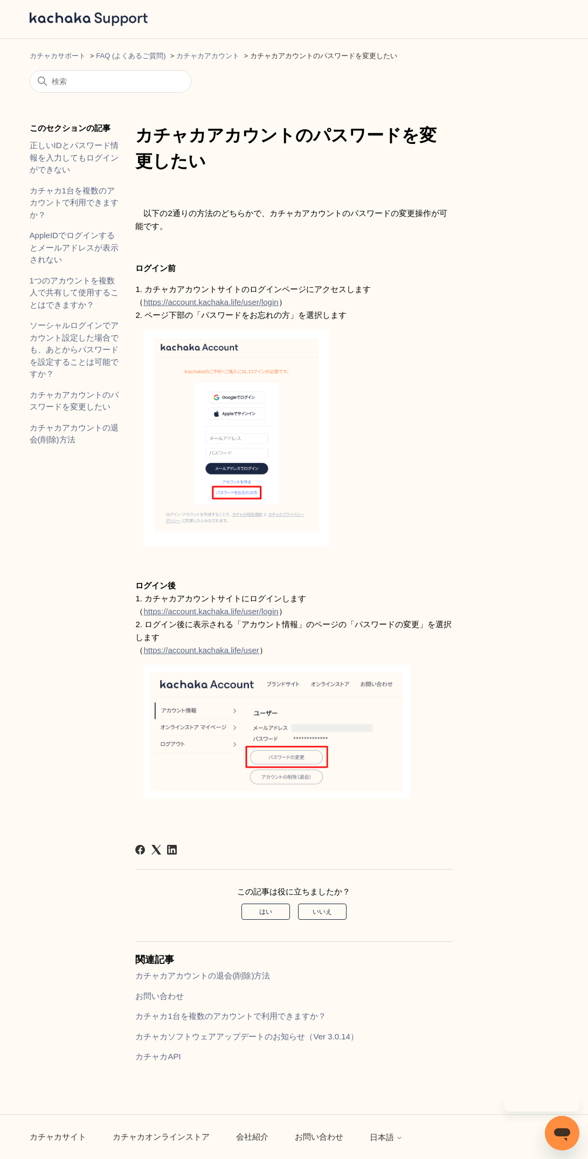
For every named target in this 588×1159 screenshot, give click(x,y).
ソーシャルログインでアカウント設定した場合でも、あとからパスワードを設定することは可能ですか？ (74, 349)
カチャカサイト (58, 1136)
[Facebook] (140, 850)
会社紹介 (252, 1136)
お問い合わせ (159, 996)
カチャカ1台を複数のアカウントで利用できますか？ (74, 202)
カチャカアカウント (207, 56)
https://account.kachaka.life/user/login (210, 302)
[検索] (110, 81)
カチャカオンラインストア (161, 1136)
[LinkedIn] (172, 850)
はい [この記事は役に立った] (265, 911)
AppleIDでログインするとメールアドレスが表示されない (74, 247)
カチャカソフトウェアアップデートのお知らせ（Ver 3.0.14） (246, 1036)
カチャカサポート (58, 56)
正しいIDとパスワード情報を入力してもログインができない (74, 157)
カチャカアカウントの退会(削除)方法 (74, 434)
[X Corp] (156, 850)
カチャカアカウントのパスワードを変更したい (74, 401)
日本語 (386, 1137)
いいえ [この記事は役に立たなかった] (322, 911)
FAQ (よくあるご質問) (130, 56)
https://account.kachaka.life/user (201, 650)
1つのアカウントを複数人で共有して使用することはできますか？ (74, 292)
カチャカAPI (158, 1056)
